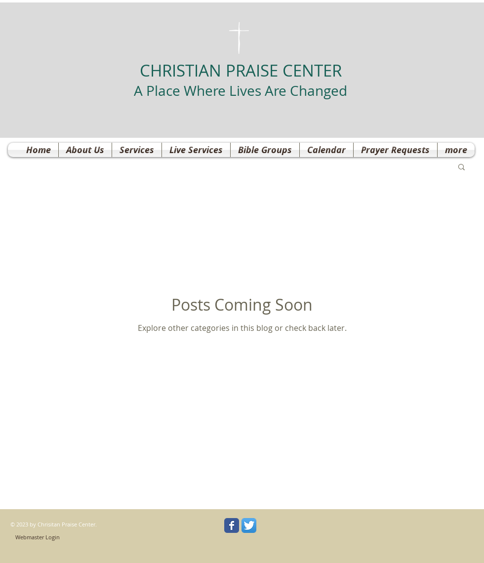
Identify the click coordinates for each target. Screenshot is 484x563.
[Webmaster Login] (37, 537)
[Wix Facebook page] (231, 525)
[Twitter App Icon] (249, 525)
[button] (461, 167)
